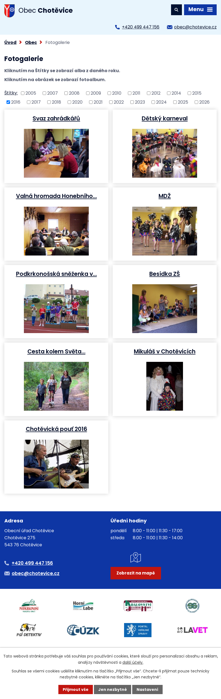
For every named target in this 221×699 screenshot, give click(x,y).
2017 (36, 102)
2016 (15, 102)
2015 (196, 93)
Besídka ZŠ (164, 273)
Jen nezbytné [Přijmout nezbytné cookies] (112, 689)
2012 (155, 93)
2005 (31, 93)
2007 (52, 93)
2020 (77, 102)
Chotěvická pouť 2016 (56, 429)
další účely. (132, 662)
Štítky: (11, 93)
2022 (119, 102)
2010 (116, 93)
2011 (136, 93)
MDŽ (165, 196)
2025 (183, 102)
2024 (161, 102)
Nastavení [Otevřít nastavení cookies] (147, 689)
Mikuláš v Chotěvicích (164, 351)
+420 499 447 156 (140, 27)
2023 (140, 102)
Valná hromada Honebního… (56, 196)
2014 (176, 93)
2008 (74, 93)
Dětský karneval (165, 118)
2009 (96, 93)
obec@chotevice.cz (195, 27)
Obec (31, 42)
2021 (98, 102)
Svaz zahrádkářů (56, 118)
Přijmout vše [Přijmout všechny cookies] (76, 689)
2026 (204, 102)
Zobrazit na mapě (135, 573)
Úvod (10, 42)
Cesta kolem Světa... (56, 351)
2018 (56, 102)
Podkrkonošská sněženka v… (56, 273)
